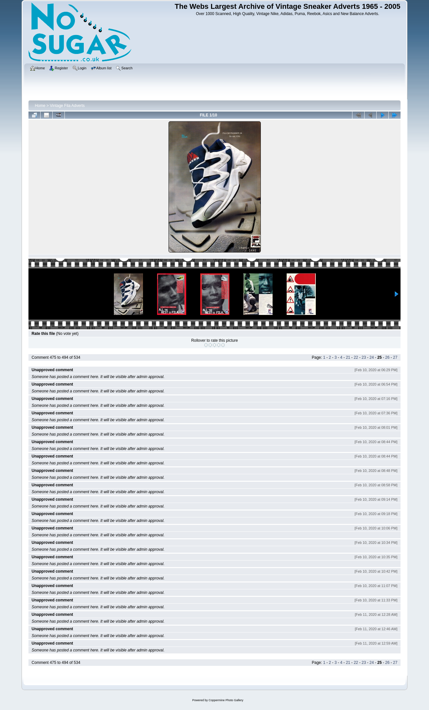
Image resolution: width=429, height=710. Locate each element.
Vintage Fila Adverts (67, 105)
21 (348, 357)
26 (387, 357)
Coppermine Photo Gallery (225, 700)
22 (356, 357)
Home (40, 105)
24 (371, 357)
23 (364, 357)
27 (395, 357)
